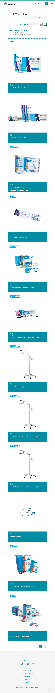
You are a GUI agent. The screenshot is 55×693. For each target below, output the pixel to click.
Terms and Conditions (27, 673)
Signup (39, 3)
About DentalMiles (27, 670)
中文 (46, 3)
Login (34, 3)
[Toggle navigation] (52, 3)
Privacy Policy (27, 676)
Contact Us (27, 682)
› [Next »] (45, 646)
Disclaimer (27, 679)
